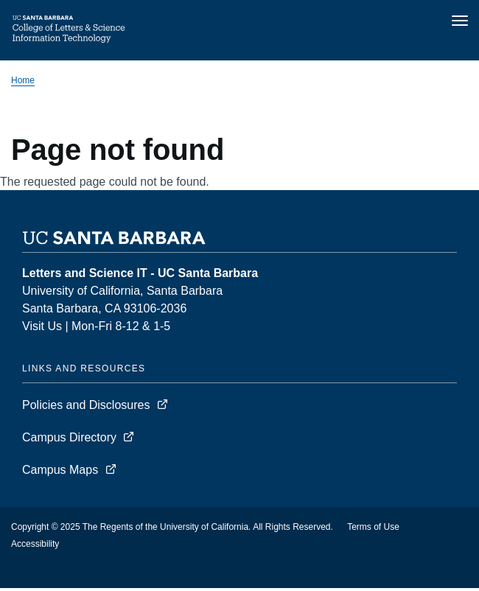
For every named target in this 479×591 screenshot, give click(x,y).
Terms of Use (373, 527)
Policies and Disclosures (86, 405)
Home (23, 80)
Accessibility (35, 544)
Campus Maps (60, 470)
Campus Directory (69, 437)
